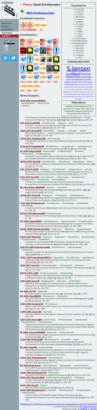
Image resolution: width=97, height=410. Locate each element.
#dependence (75, 169)
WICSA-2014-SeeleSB (30, 161)
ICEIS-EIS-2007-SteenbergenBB (35, 247)
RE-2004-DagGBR (28, 347)
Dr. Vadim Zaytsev (88, 406)
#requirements (43, 153)
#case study (43, 103)
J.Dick (93, 96)
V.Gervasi (73, 91)
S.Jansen (78, 68)
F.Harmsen (86, 74)
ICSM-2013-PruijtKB (29, 177)
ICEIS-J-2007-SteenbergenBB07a (35, 257)
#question (42, 291)
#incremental (53, 138)
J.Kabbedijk (74, 82)
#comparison (68, 146)
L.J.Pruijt (86, 86)
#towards (62, 296)
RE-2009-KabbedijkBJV (31, 221)
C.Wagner (80, 96)
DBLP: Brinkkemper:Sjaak (40, 13)
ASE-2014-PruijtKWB (30, 123)
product (67, 109)
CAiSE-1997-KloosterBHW (32, 377)
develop (89, 111)
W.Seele (83, 84)
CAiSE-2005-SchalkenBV (31, 304)
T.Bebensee (67, 86)
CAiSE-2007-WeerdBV (30, 237)
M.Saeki (77, 76)
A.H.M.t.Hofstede (68, 84)
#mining (61, 130)
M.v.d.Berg (87, 79)
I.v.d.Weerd (73, 73)
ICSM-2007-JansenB (29, 265)
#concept (47, 237)
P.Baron (80, 98)
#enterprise (27, 249)
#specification (28, 392)
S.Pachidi (80, 82)
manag (78, 111)
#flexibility (48, 130)
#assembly (53, 372)
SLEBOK (83, 409)
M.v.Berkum (79, 86)
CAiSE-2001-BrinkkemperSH (33, 357)
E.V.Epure (66, 89)
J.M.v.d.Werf (91, 86)
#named (62, 123)
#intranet (79, 377)
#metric (43, 385)
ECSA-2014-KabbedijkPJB (32, 146)
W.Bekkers (68, 96)
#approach (56, 229)
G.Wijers (85, 91)
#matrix (50, 187)
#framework (66, 265)
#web (89, 161)
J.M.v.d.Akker (86, 89)
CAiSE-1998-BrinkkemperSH (33, 372)
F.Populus (87, 96)
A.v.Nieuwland (65, 91)
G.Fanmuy (84, 96)
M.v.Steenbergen (77, 79)
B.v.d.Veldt (80, 89)
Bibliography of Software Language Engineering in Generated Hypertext (53, 404)
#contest (79, 151)
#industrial (82, 203)
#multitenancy (85, 146)
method (68, 111)
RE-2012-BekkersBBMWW (32, 187)
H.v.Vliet (75, 86)
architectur (82, 106)
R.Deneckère (73, 89)
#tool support (58, 179)
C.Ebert (85, 82)
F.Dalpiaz (80, 84)
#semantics (43, 179)
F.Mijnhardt (76, 96)
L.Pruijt (68, 79)
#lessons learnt (68, 221)
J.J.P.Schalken (71, 86)
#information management (59, 377)
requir (78, 109)
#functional (64, 161)
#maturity (62, 187)
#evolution (73, 237)
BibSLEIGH (91, 404)
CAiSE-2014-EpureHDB (31, 130)
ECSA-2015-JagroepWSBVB (33, 100)
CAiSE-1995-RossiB (29, 385)
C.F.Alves (92, 91)
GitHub (93, 409)
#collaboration (65, 151)
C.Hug (70, 89)
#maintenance (77, 195)
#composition (28, 179)
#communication (49, 265)
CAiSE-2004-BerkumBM (31, 339)
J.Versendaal (86, 77)
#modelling (78, 161)
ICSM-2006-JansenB (29, 281)
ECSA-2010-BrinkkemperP (32, 203)
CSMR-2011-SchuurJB (30, 195)
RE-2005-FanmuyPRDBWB (32, 332)
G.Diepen (90, 89)
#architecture (28, 103)
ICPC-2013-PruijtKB (29, 169)
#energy (25, 105)
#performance (45, 322)
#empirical (47, 195)
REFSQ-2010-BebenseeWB (32, 213)
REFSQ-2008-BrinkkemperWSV (35, 229)
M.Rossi (90, 82)
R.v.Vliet (64, 96)
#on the (88, 169)
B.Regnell (77, 91)
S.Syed (87, 84)
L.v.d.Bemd (72, 96)
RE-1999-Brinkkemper (30, 365)
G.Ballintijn (68, 82)
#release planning (49, 273)
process (74, 113)
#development (51, 221)
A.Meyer (83, 86)
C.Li (83, 89)
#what (83, 130)
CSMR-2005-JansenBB (30, 311)
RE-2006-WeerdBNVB (30, 296)
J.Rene (91, 96)
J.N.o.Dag (70, 91)
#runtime (66, 339)
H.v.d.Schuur (90, 84)
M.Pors (77, 89)
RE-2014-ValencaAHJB (30, 151)
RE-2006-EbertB (28, 291)
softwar (69, 106)
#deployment (47, 281)
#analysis (45, 169)
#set (71, 123)
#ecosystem (27, 153)
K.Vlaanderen (76, 84)
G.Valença (88, 91)
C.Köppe (69, 76)
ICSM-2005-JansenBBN (31, 319)
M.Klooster (81, 91)
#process (72, 130)
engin (87, 109)
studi (84, 113)
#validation (44, 239)
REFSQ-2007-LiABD (29, 273)
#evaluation (61, 195)
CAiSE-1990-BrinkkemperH (32, 390)
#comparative (78, 177)
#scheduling (66, 273)
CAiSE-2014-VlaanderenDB (33, 138)
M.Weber (77, 98)
